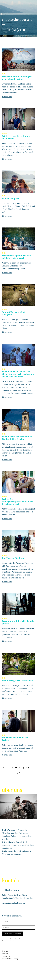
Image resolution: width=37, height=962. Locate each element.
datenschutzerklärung (10, 959)
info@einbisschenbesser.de (13, 903)
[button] (17, 25)
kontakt (5, 954)
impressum (6, 956)
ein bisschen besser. (17, 19)
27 (18, 772)
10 (27, 768)
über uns (5, 951)
